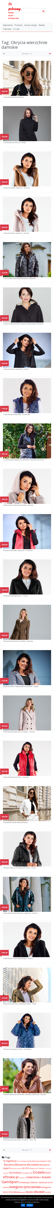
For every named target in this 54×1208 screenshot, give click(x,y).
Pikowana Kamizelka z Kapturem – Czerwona (18, 550)
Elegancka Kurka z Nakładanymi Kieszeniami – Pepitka (20, 686)
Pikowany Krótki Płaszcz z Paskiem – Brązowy (18, 641)
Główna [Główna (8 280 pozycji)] (33, 1182)
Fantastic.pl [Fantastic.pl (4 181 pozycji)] (22, 1178)
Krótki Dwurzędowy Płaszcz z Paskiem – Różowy (19, 732)
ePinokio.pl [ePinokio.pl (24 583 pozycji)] (10, 1177)
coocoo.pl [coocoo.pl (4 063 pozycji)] (48, 1168)
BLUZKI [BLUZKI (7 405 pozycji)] (25, 1168)
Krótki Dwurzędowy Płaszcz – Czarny (15, 596)
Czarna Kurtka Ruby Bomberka (13, 97)
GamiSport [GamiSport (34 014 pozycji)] (10, 1181)
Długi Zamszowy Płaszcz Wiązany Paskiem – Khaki (19, 1004)
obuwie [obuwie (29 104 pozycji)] (39, 1191)
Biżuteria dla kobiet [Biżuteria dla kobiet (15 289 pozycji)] (27, 1164)
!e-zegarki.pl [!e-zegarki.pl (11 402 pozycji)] (9, 1160)
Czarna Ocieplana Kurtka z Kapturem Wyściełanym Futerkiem (23, 324)
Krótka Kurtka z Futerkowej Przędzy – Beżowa (18, 505)
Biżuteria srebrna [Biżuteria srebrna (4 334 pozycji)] (16, 1168)
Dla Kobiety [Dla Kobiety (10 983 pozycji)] (15, 1172)
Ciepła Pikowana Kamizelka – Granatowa (16, 414)
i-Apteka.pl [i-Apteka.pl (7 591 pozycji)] (42, 1182)
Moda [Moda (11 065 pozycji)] (17, 1192)
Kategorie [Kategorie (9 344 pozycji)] (46, 1187)
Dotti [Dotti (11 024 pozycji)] (48, 1172)
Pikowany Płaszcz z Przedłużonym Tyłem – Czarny (19, 868)
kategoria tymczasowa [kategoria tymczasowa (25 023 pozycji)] (25, 1187)
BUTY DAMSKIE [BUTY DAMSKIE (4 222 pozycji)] (40, 1168)
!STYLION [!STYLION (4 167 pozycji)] (19, 1161)
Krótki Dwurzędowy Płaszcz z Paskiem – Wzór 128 (19, 1140)
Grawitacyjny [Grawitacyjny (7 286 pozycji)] (24, 1182)
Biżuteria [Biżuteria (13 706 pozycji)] (9, 1164)
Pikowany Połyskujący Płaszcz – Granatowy (17, 1049)
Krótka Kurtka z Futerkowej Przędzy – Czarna (18, 958)
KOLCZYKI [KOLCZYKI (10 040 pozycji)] (8, 1192)
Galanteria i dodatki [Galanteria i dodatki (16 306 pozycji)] (38, 1177)
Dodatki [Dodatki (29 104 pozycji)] (39, 1172)
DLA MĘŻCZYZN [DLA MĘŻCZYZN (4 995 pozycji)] (27, 1173)
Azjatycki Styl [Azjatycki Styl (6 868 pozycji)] (45, 1161)
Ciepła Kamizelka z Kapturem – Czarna (16, 369)
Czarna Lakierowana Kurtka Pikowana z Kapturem (19, 278)
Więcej (30, 1205)
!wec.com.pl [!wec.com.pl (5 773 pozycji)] (27, 1161)
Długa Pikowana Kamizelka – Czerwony (16, 777)
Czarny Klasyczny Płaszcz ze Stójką (14, 142)
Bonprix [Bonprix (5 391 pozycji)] (32, 1168)
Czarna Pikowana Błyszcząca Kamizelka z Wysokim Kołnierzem (23, 460)
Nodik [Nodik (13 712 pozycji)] (29, 1192)
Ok (23, 1205)
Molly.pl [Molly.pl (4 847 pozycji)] (22, 1192)
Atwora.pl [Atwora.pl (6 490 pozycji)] (35, 1161)
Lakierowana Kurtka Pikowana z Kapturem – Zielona (20, 913)
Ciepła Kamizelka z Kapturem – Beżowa (16, 233)
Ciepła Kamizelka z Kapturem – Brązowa (16, 188)
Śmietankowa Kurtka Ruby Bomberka (15, 822)
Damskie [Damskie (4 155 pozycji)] (6, 1173)
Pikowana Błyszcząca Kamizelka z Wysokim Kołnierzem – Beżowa (24, 1094)
